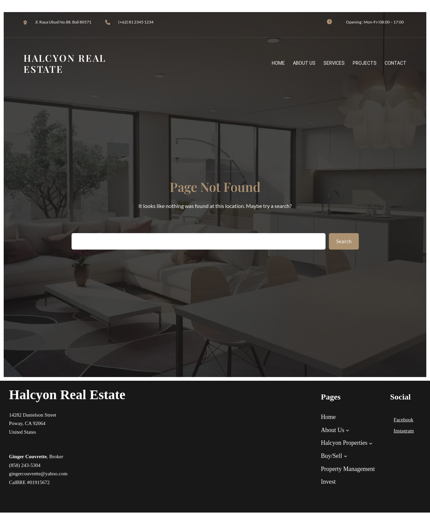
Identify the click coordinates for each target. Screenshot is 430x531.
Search (343, 241)
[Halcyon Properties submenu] (371, 443)
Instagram (404, 430)
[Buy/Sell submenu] (345, 456)
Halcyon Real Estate (67, 394)
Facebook (403, 419)
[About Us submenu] (347, 430)
